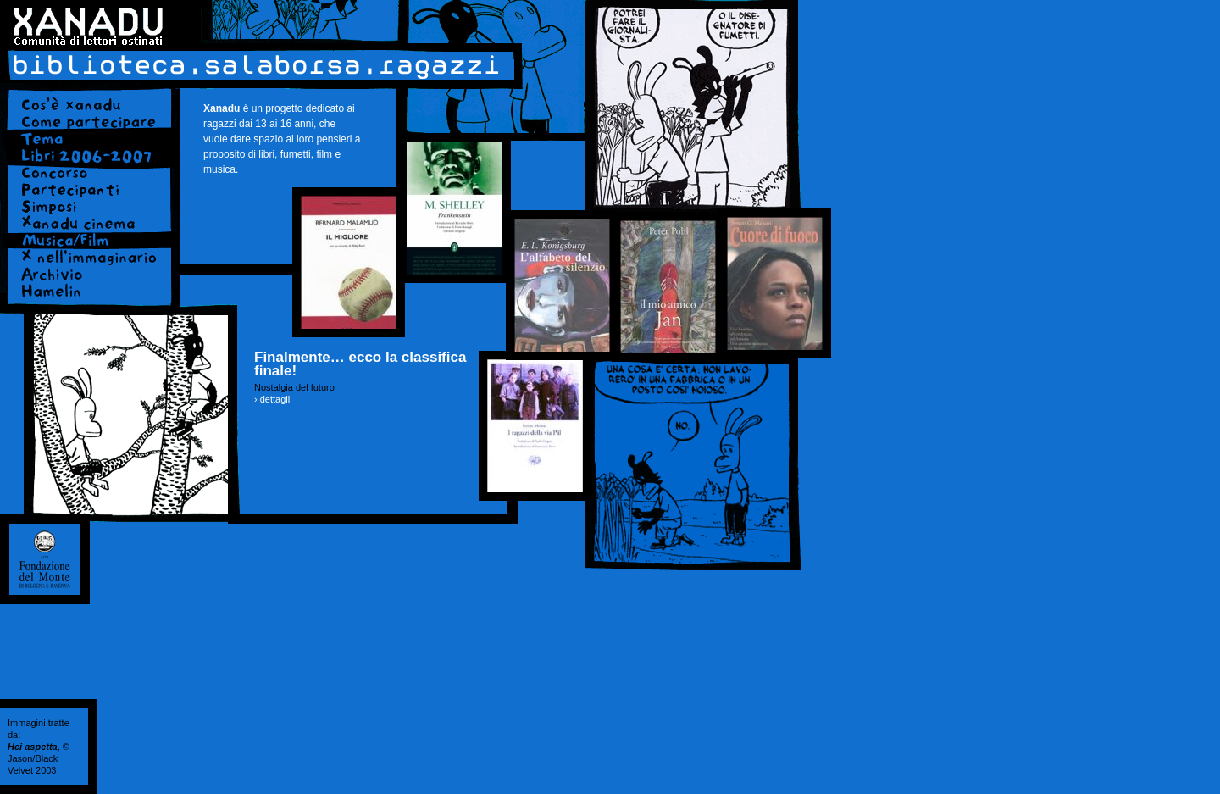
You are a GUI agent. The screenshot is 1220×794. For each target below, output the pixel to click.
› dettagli (272, 399)
